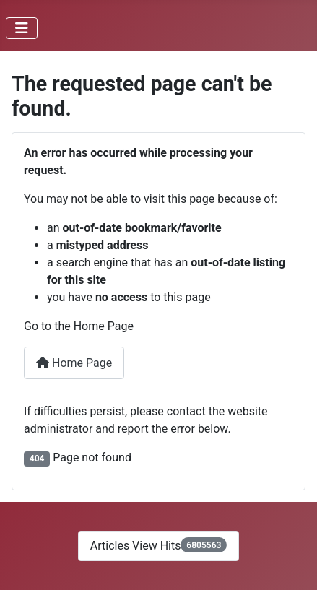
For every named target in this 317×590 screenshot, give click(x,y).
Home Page (74, 363)
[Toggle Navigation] (22, 28)
